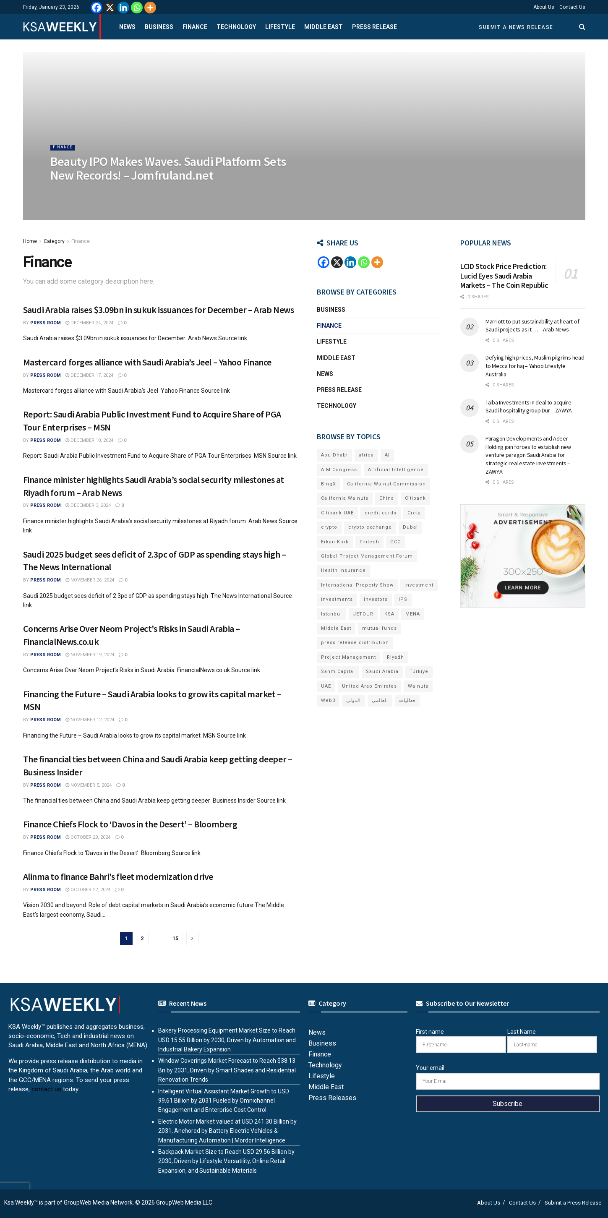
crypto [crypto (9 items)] (329, 527)
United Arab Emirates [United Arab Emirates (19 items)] (369, 686)
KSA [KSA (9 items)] (389, 614)
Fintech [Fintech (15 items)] (369, 542)
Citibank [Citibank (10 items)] (415, 498)
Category (54, 241)
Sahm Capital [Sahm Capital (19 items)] (338, 671)
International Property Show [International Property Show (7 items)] (357, 585)
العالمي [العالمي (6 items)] (380, 700)
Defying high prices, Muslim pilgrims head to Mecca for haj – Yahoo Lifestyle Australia (535, 366)
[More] (150, 7)
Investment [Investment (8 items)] (418, 585)
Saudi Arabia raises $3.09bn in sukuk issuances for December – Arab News (158, 310)
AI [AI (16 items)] (387, 455)
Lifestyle (280, 26)
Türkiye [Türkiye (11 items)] (419, 671)
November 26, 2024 (89, 580)
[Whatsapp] (137, 7)
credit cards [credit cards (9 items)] (381, 513)
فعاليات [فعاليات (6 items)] (407, 700)
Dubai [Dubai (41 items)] (410, 527)
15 (175, 938)
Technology (236, 26)
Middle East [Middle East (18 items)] (336, 628)
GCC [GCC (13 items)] (395, 542)
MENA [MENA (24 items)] (412, 614)
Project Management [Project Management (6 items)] (348, 657)
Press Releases (332, 1098)
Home (30, 241)
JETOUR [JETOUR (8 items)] (363, 614)
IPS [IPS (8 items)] (403, 599)
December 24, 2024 (89, 323)
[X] (110, 7)
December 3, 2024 (88, 505)
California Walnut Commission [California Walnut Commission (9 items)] (386, 484)
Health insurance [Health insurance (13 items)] (343, 570)
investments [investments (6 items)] (337, 599)
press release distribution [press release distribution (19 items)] (355, 642)
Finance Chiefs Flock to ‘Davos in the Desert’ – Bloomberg (130, 824)
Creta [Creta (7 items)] (414, 513)
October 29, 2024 (87, 837)
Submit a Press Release (573, 1203)
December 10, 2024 (89, 440)
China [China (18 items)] (386, 498)
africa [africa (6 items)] (366, 455)
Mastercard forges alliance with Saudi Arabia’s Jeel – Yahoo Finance (147, 362)
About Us (543, 7)
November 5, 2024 (88, 785)
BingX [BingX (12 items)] (328, 484)
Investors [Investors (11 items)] (376, 599)
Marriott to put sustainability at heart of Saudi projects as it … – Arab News (532, 326)
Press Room (45, 323)
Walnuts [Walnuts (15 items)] (418, 686)
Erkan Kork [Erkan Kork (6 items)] (335, 542)
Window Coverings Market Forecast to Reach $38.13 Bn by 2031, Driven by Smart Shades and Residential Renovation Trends (227, 1070)
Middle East (323, 26)
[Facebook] (96, 7)
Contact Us (572, 7)
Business (159, 26)
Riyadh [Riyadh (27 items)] (395, 657)
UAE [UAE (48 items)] (326, 686)
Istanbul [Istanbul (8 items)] (331, 614)
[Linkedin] (123, 7)
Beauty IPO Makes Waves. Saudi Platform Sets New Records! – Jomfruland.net (168, 176)
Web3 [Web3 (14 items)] (328, 700)
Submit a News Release (516, 27)
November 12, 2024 (89, 719)
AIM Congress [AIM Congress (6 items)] (339, 469)
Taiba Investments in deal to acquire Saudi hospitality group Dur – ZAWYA (528, 407)
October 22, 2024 (87, 889)
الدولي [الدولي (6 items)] (353, 700)
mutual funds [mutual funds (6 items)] (379, 628)
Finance (195, 26)
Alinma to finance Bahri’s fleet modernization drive (118, 876)
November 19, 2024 (89, 654)
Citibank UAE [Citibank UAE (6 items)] (337, 513)
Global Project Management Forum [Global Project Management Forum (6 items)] (367, 556)
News (127, 26)
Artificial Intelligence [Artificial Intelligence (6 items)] (396, 469)
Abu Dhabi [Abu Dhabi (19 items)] (334, 455)
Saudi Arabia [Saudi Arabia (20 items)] (382, 671)
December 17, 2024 (89, 375)
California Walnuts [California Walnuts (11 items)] (344, 498)
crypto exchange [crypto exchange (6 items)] (370, 527)
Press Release (374, 26)
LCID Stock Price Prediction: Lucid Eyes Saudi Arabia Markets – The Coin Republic (504, 275)
